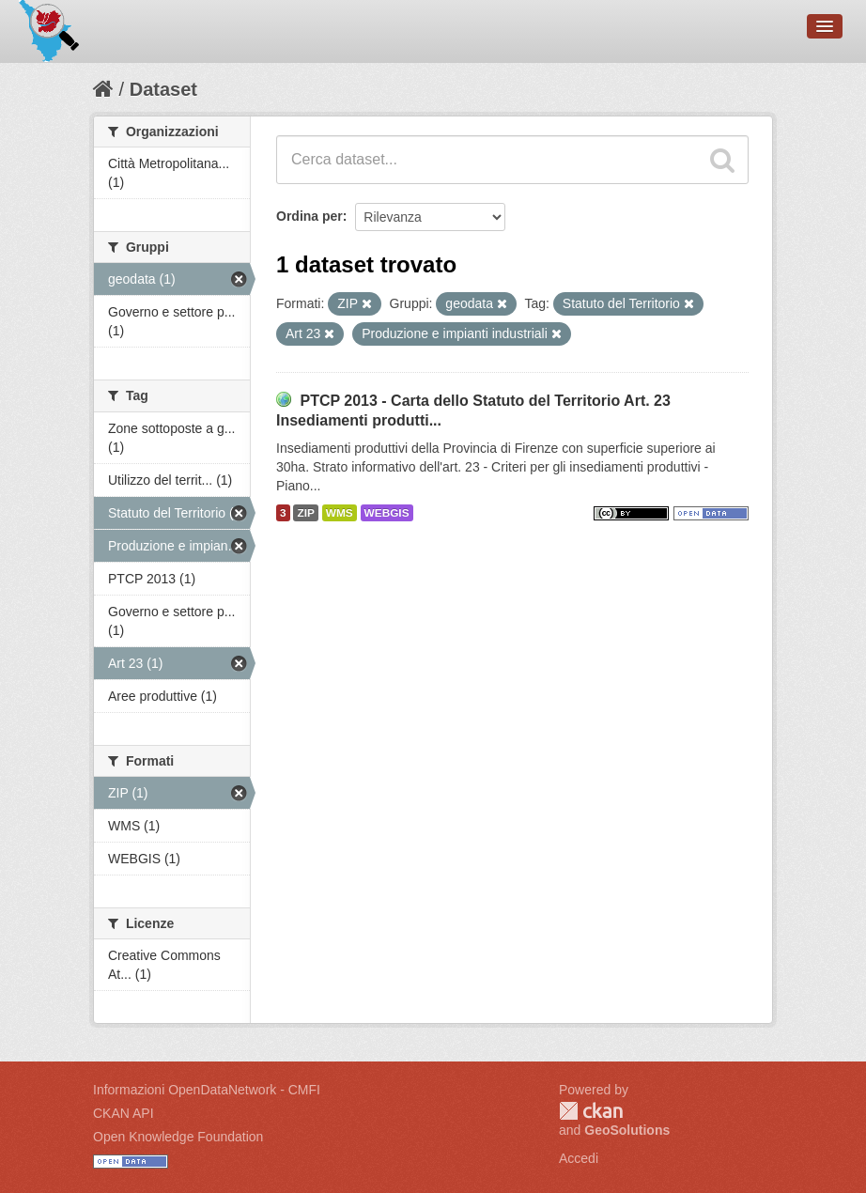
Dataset (163, 89)
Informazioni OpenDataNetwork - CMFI (206, 1089)
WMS (339, 512)
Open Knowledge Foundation (178, 1136)
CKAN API (123, 1113)
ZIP (305, 512)
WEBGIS (387, 512)
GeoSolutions (627, 1130)
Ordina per (309, 216)
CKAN (591, 1111)
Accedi (578, 1158)
